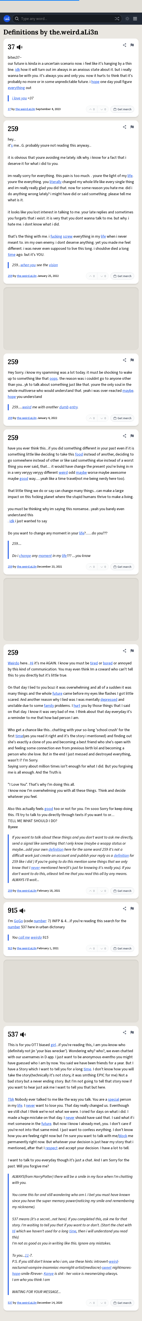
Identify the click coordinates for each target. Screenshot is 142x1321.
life (129, 176)
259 (10, 276)
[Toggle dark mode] (127, 18)
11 (27, 1255)
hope (95, 81)
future (57, 693)
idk (17, 69)
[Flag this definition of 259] (132, 126)
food (79, 454)
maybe (128, 390)
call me (24, 937)
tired (94, 663)
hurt (77, 705)
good (23, 478)
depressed (108, 699)
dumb (64, 407)
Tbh (11, 1099)
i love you (19, 98)
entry (73, 407)
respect (51, 1148)
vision (53, 265)
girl (53, 1045)
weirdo (36, 937)
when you (28, 265)
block (123, 1136)
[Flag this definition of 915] (132, 908)
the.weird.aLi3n (25, 109)
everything (16, 88)
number (40, 921)
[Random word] (116, 18)
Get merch (122, 109)
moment (45, 555)
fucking (56, 236)
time (11, 254)
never (35, 867)
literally (55, 182)
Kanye (49, 1273)
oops (54, 378)
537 (10, 1303)
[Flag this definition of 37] (132, 45)
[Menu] (135, 18)
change (25, 555)
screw (68, 236)
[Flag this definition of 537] (132, 1032)
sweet (106, 1267)
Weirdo (13, 663)
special (113, 1099)
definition (55, 849)
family (49, 705)
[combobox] (67, 18)
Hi (31, 663)
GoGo (18, 921)
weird (26, 407)
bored (108, 663)
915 (10, 948)
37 (9, 109)
